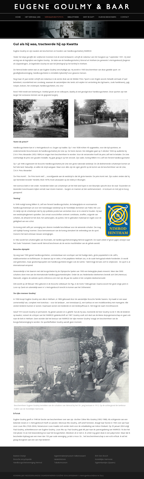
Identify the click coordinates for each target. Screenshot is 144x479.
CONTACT (125, 17)
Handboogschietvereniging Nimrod (27, 462)
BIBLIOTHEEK (73, 17)
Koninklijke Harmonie (103, 459)
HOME (18, 17)
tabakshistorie (60, 459)
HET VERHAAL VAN (32, 17)
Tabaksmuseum (60, 462)
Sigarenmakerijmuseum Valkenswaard (70, 456)
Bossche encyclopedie (22, 459)
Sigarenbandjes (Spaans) (105, 462)
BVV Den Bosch (101, 456)
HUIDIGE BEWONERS (107, 17)
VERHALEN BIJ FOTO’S (54, 17)
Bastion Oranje (19, 456)
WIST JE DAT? (88, 17)
